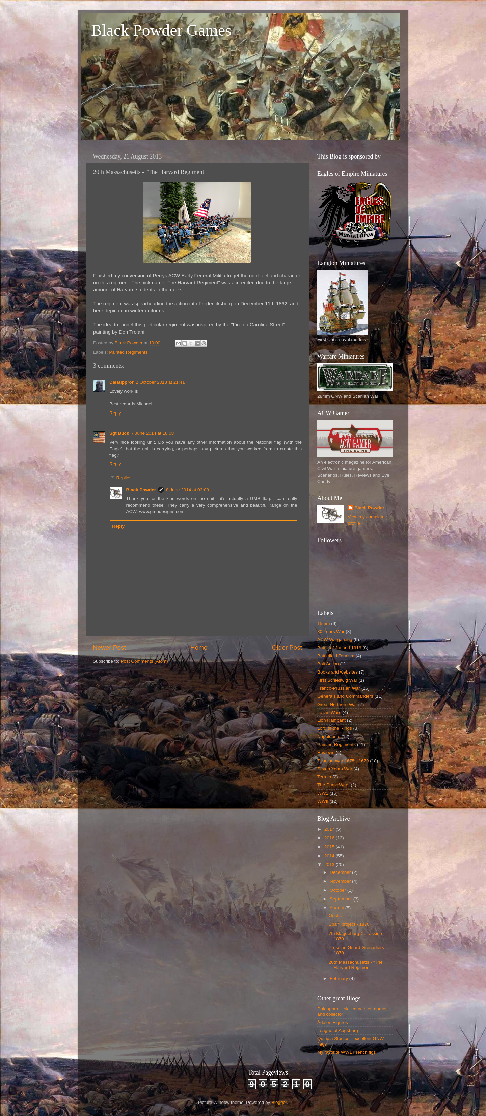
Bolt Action (328, 663)
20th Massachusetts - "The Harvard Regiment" (356, 965)
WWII (322, 801)
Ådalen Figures (332, 1022)
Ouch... (336, 915)
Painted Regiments (128, 352)
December (341, 872)
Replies (124, 477)
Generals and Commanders (345, 696)
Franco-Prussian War (338, 688)
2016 (330, 837)
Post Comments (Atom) (144, 661)
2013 (330, 864)
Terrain (324, 776)
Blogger (279, 1102)
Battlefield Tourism (335, 655)
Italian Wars (329, 712)
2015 (330, 846)
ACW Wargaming (334, 639)
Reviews (325, 752)
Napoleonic (328, 736)
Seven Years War (334, 768)
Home (198, 647)
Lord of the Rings (334, 728)
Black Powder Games (161, 30)
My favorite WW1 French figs (346, 1052)
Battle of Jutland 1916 (339, 647)
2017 (330, 829)
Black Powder (141, 489)
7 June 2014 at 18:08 (152, 433)
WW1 (322, 793)
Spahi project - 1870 (349, 924)
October (338, 890)
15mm (323, 623)
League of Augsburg (337, 1030)
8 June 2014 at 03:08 (187, 489)
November (341, 881)
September (341, 899)
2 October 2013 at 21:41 (160, 382)
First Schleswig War (337, 680)
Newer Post (109, 647)
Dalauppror (121, 382)
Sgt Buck (119, 433)
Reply (115, 413)
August (337, 907)
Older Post (287, 647)
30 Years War (331, 631)
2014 (330, 855)
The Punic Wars (333, 785)
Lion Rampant (331, 720)
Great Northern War (337, 704)
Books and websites (337, 672)
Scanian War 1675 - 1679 (343, 760)
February (339, 978)
